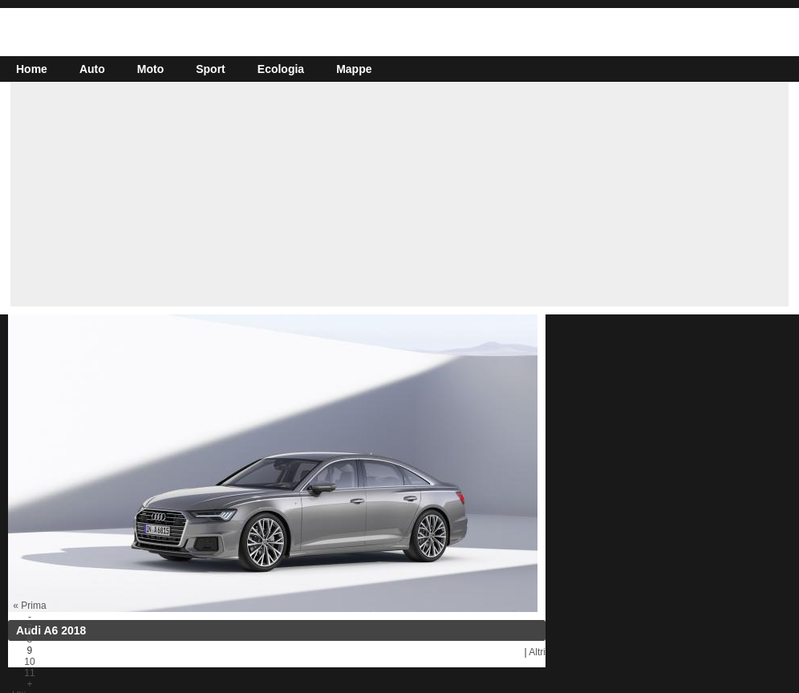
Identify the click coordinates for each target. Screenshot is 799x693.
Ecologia (281, 69)
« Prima (29, 605)
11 (29, 673)
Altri (537, 652)
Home (31, 69)
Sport (210, 69)
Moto (150, 69)
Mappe (353, 69)
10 (29, 661)
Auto (92, 69)
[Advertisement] (399, 194)
